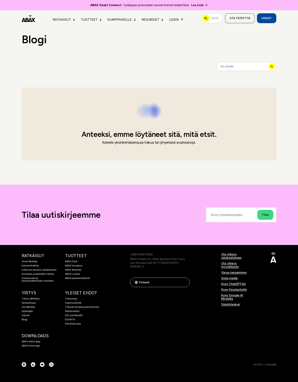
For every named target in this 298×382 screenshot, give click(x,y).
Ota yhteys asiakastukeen (231, 256)
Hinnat (267, 18)
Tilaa (265, 214)
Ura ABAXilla (28, 307)
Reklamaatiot (72, 311)
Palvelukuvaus (73, 323)
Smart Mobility (29, 261)
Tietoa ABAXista (31, 298)
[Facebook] (24, 364)
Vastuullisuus (29, 303)
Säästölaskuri (230, 304)
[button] (185, 282)
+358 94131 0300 (141, 254)
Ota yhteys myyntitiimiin (230, 265)
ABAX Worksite (73, 270)
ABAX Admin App (31, 341)
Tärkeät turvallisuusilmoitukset (82, 307)
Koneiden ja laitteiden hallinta (38, 274)
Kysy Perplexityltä (234, 289)
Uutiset (26, 315)
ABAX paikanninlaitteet (77, 278)
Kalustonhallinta (30, 265)
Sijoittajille (27, 311)
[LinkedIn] (33, 364)
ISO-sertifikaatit (73, 315)
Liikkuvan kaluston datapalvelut (39, 270)
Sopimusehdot (73, 303)
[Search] (246, 66)
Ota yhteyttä (240, 18)
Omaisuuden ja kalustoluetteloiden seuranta (37, 279)
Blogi (24, 319)
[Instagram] (51, 364)
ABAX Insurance (73, 265)
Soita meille (229, 278)
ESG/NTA (70, 319)
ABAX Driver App (31, 345)
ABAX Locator (72, 274)
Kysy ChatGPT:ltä (233, 284)
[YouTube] (42, 364)
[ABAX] (28, 18)
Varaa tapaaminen (234, 272)
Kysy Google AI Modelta (232, 297)
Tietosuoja (71, 298)
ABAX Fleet (71, 261)
